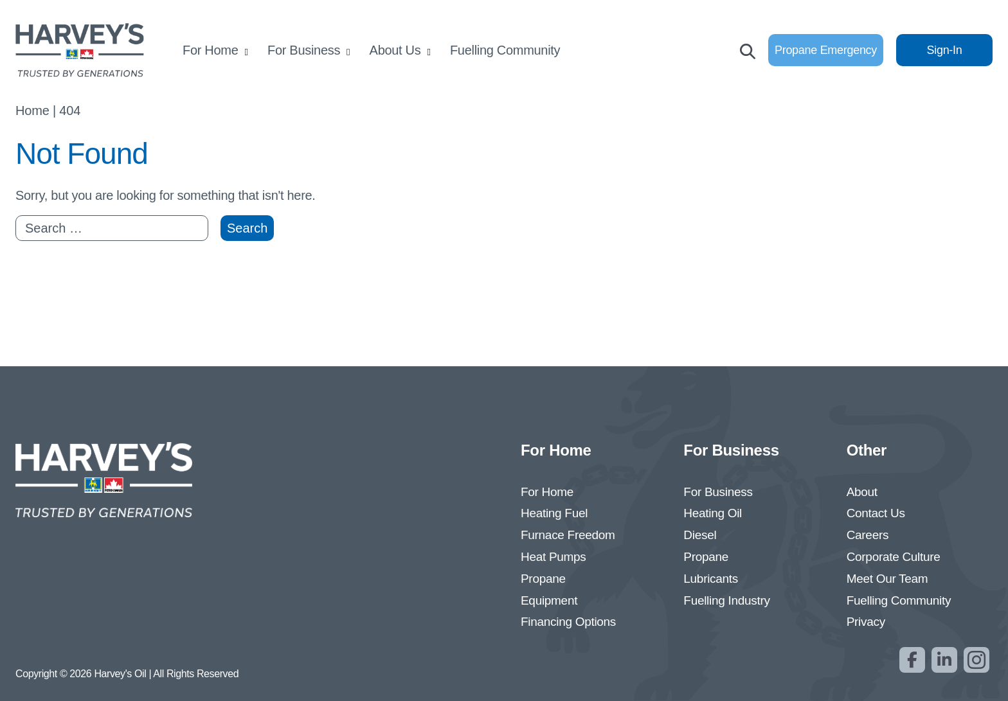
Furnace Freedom (568, 535)
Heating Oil (712, 513)
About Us (395, 50)
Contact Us (876, 513)
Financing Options (568, 621)
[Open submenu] (246, 51)
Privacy (866, 621)
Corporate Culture (894, 556)
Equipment (549, 600)
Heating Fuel (554, 513)
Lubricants (710, 578)
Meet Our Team (887, 578)
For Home (211, 50)
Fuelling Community (505, 50)
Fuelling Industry (726, 600)
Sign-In (944, 50)
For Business (303, 50)
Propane (543, 578)
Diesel (699, 535)
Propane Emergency (826, 50)
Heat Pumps (553, 556)
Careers (867, 535)
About (862, 492)
